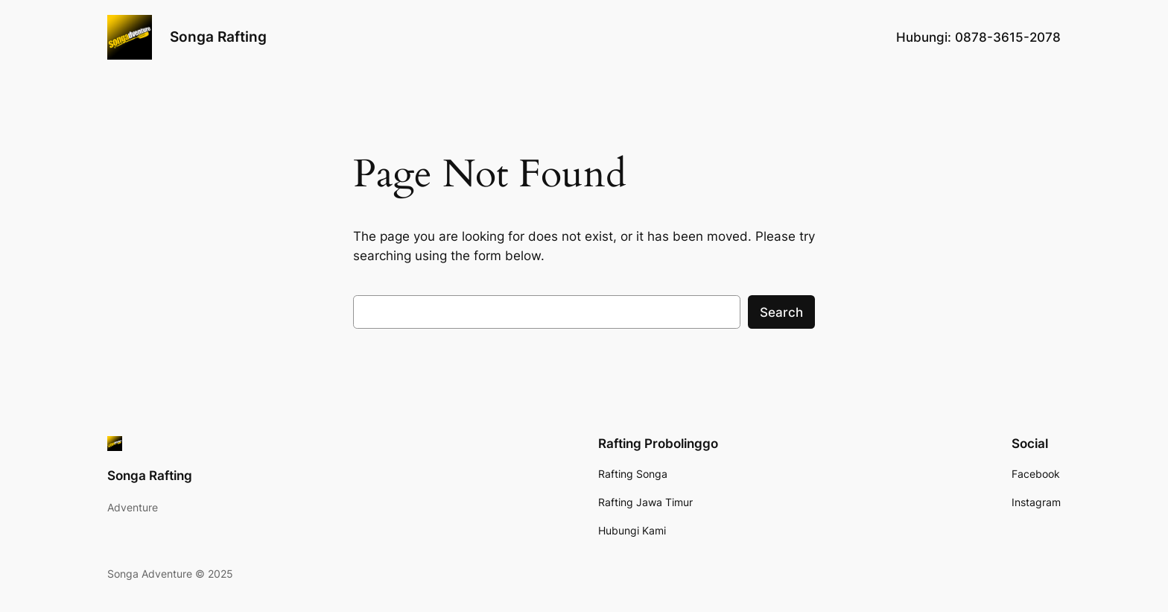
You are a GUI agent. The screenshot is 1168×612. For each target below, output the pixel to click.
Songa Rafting (218, 36)
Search (781, 312)
